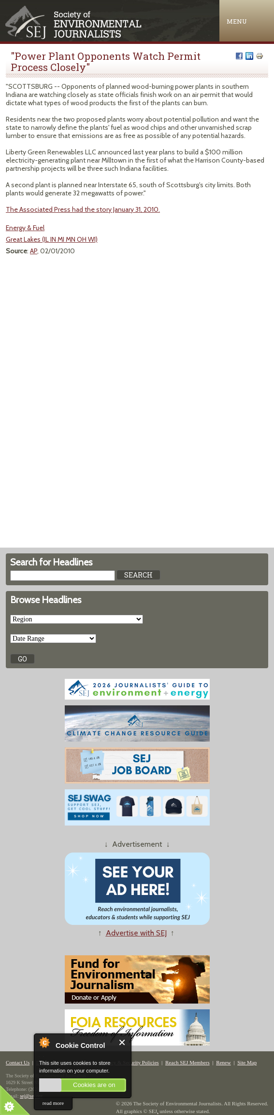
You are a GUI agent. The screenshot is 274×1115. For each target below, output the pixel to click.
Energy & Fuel (25, 227)
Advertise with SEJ (136, 932)
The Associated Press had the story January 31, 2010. (83, 209)
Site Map (247, 1062)
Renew (223, 1062)
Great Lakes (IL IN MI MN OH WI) (52, 239)
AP (33, 251)
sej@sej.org (31, 1096)
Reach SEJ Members (187, 1062)
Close (122, 1042)
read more (53, 1103)
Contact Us (17, 1062)
